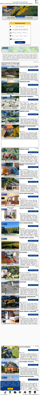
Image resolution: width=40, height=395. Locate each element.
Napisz (39, 394)
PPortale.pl (5, 394)
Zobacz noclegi (33, 70)
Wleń (3, 68)
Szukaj (20, 42)
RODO (2, 386)
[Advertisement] (20, 335)
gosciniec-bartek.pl (20, 2)
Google (18, 381)
